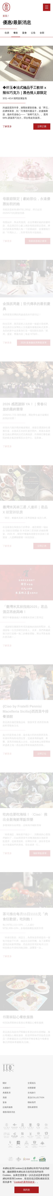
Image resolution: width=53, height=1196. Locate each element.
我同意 (26, 1190)
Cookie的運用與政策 (24, 1182)
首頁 (5, 16)
